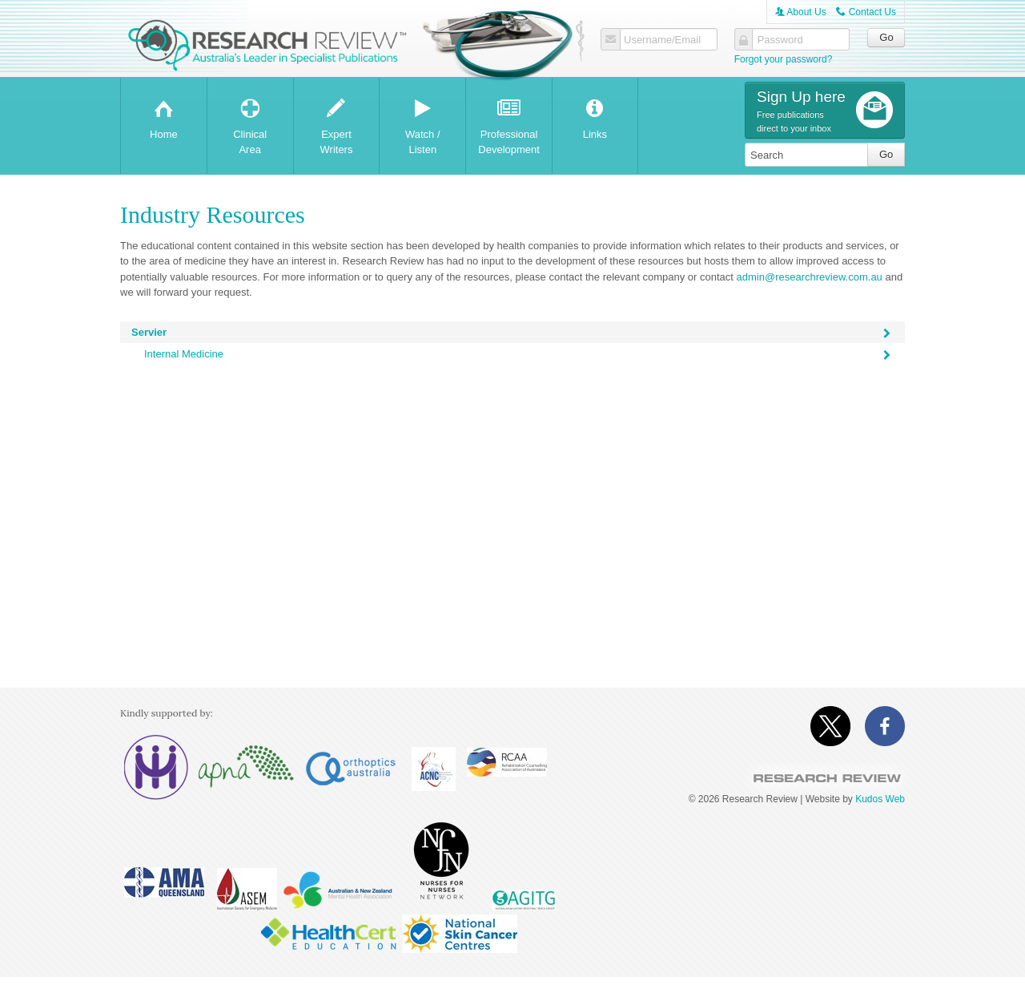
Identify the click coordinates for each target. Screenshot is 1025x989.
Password (780, 40)
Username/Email (662, 40)
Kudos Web (880, 799)
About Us (800, 12)
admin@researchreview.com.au (809, 277)
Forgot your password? (783, 59)
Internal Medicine (519, 356)
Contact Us (866, 12)
